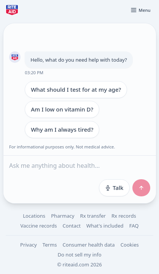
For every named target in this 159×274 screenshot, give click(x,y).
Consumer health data (89, 244)
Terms (50, 244)
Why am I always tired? (62, 129)
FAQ (134, 225)
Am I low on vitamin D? (62, 109)
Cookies (130, 244)
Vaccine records (38, 225)
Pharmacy (62, 215)
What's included (105, 225)
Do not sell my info (79, 254)
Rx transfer (93, 215)
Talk (114, 187)
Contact (72, 225)
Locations (34, 215)
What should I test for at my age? (76, 89)
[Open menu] (140, 10)
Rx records (123, 215)
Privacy (28, 244)
